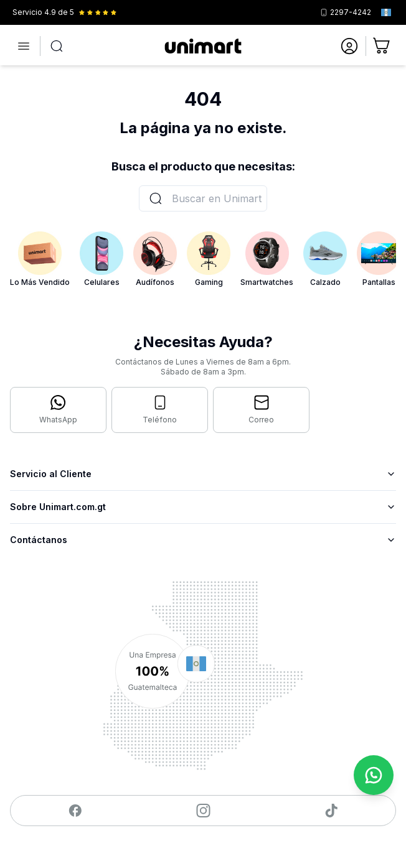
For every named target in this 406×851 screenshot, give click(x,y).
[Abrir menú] (23, 46)
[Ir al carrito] (382, 46)
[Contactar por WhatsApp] (58, 410)
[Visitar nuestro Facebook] (75, 810)
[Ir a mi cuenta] (349, 46)
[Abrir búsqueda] (56, 46)
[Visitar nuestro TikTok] (331, 810)
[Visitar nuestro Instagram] (203, 810)
